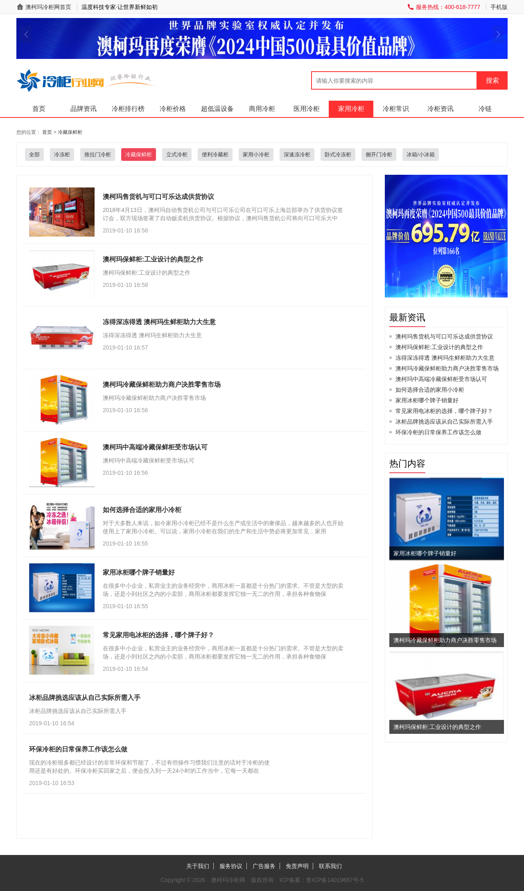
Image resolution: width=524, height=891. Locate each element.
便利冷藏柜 (215, 154)
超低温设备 (217, 108)
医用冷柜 (307, 108)
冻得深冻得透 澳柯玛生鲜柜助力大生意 (445, 357)
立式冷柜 (176, 154)
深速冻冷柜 (297, 154)
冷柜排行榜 (128, 108)
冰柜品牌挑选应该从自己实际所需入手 (444, 421)
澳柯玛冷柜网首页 (48, 7)
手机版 (499, 7)
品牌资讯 (83, 108)
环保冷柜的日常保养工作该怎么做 (438, 432)
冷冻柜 (62, 154)
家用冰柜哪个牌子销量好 (426, 400)
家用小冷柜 (256, 154)
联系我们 (330, 866)
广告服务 (264, 866)
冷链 (485, 108)
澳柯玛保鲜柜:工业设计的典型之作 (439, 347)
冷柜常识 (396, 108)
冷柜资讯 (440, 108)
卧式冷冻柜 (338, 154)
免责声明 (297, 866)
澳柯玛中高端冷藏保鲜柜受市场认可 (441, 379)
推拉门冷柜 (97, 154)
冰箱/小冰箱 (421, 154)
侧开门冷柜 (379, 154)
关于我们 (197, 866)
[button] (26, 34)
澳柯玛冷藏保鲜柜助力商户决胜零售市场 (447, 368)
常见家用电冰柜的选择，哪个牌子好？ (444, 411)
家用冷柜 (351, 108)
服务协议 (230, 866)
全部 (34, 154)
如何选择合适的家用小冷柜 (429, 389)
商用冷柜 (262, 108)
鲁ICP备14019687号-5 (335, 880)
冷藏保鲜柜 (70, 132)
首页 (38, 108)
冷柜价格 (173, 108)
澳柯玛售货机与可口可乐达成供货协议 (444, 336)
